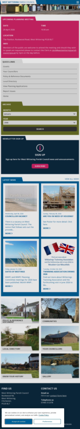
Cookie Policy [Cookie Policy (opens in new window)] (44, 415)
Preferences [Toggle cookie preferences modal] (47, 421)
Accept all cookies (18, 421)
